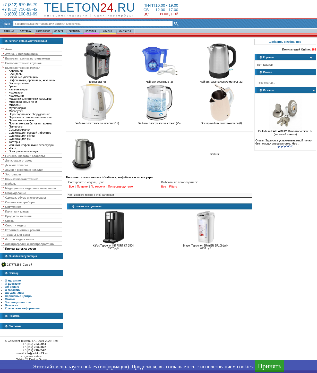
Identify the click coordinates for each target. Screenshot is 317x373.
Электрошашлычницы (23, 151)
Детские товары (16, 165)
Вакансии (11, 305)
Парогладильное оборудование (29, 114)
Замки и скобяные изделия (24, 169)
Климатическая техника (21, 179)
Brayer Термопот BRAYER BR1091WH (205, 245)
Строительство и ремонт (22, 230)
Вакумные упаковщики (23, 77)
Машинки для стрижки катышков (30, 98)
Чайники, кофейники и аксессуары (31, 145)
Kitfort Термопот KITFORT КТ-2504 (113, 245)
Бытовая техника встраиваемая (27, 58)
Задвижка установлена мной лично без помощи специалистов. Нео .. (283, 142)
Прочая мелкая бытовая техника (30, 123)
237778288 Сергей (19, 264)
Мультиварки (17, 107)
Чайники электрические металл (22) (221, 80)
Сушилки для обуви (22, 135)
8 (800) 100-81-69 (19, 14)
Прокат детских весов (20, 248)
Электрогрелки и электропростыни (30, 243)
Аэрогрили (16, 70)
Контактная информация (22, 308)
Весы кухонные (19, 83)
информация (113, 366)
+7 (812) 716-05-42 (19, 9)
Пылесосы (16, 126)
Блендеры (15, 73)
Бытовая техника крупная (23, 63)
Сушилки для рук (20, 138)
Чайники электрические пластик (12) (97, 122)
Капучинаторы (18, 89)
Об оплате (12, 286)
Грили (12, 86)
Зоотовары (13, 174)
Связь (9, 220)
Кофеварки (16, 92)
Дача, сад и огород (18, 160)
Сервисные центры (18, 296)
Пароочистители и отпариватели (30, 117)
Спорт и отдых (15, 225)
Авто (8, 49)
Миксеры (15, 104)
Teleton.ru (89, 7)
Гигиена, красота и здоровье (25, 155)
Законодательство (18, 302)
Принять (269, 366)
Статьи (10, 299)
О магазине (13, 280)
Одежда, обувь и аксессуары (25, 197)
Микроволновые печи (23, 101)
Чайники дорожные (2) (159, 80)
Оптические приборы (20, 202)
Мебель (10, 183)
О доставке (13, 283)
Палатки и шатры (17, 211)
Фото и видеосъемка (20, 239)
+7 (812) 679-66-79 (19, 5)
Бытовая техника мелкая (22, 67)
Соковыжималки (19, 129)
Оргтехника (13, 206)
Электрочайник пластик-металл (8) (221, 122)
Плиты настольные (21, 120)
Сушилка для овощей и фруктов (30, 132)
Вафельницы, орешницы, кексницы (32, 80)
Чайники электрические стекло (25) (159, 122)
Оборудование (15, 192)
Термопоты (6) (97, 80)
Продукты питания (18, 216)
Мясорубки (16, 111)
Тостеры (14, 141)
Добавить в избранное (285, 41)
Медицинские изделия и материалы (30, 188)
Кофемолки (16, 95)
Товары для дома (17, 234)
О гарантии (13, 289)
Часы (12, 148)
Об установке (14, 292)
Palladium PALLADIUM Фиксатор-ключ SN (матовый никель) (285, 131)
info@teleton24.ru (36, 353)
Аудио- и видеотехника (21, 53)
